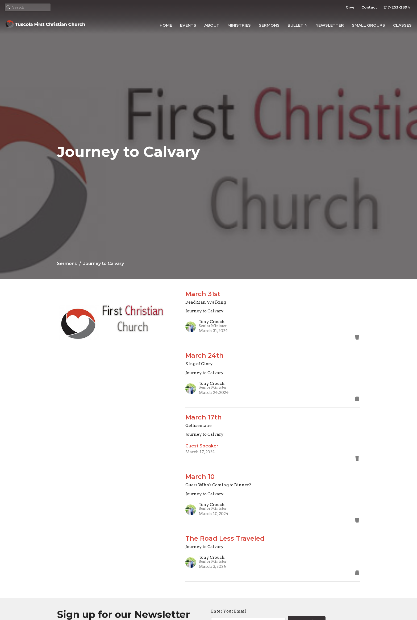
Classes (402, 25)
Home (166, 25)
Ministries (239, 25)
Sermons (269, 25)
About (211, 25)
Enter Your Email (228, 611)
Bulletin (297, 25)
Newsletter (329, 25)
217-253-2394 (396, 7)
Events (188, 25)
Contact (369, 7)
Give (350, 7)
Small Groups (368, 25)
